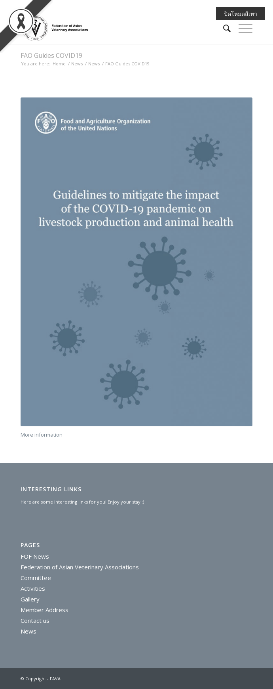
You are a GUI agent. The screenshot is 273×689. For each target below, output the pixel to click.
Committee (36, 578)
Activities (33, 588)
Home (59, 64)
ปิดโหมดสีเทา (240, 13)
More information (42, 434)
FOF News (35, 556)
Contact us (35, 620)
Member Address (44, 610)
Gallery (30, 599)
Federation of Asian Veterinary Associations (80, 567)
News (77, 64)
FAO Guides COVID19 (51, 55)
